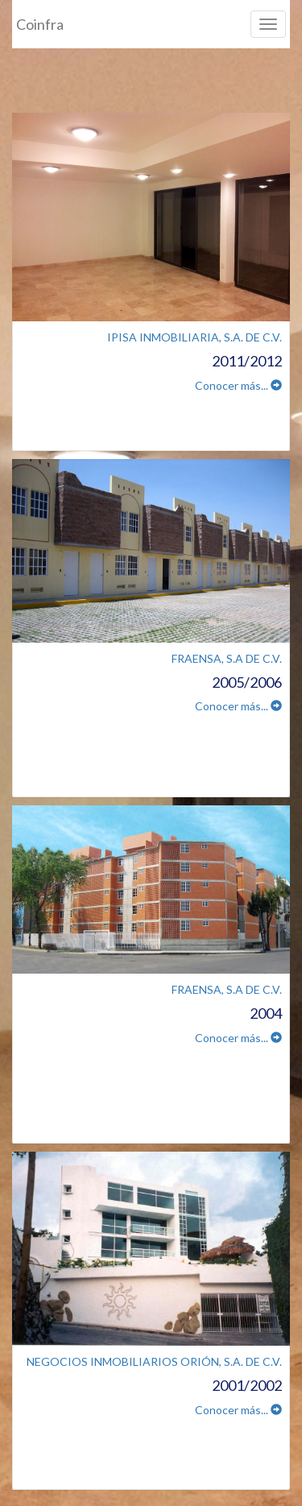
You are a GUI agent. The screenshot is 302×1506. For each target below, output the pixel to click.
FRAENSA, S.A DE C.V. (227, 658)
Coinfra (40, 24)
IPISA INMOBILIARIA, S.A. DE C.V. (194, 337)
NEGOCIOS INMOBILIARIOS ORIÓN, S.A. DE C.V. (154, 1361)
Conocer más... (238, 385)
